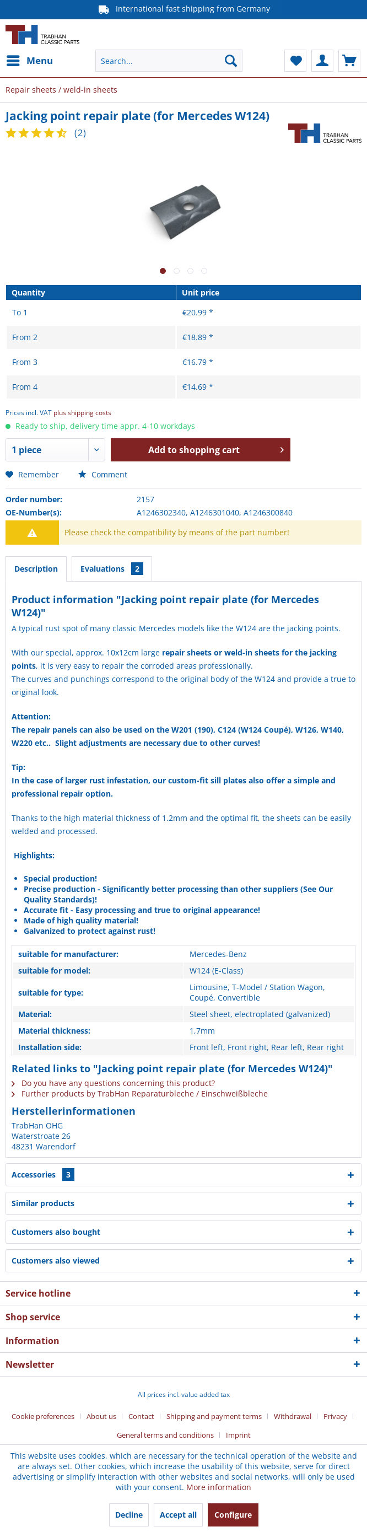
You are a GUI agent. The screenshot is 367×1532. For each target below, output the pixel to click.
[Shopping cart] (349, 61)
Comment (102, 474)
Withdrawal (292, 1416)
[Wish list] (295, 61)
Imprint (238, 1435)
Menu (30, 59)
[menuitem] (29, 61)
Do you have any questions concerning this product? (113, 1083)
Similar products (43, 1203)
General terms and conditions (165, 1435)
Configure (233, 1514)
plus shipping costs (82, 412)
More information (218, 1487)
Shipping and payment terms (214, 1416)
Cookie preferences (43, 1416)
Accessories (43, 1174)
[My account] (322, 61)
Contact (141, 1416)
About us (101, 1416)
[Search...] (168, 61)
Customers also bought (56, 1232)
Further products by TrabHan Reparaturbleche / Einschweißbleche (140, 1093)
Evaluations (111, 568)
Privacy (335, 1416)
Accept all (178, 1514)
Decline (129, 1514)
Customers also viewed (56, 1260)
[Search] (230, 61)
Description (36, 568)
